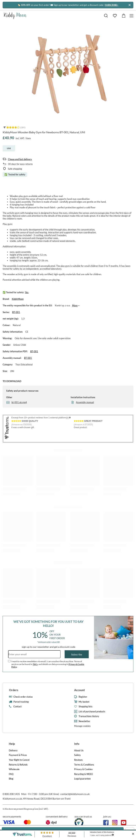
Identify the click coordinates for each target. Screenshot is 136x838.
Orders (13, 690)
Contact (17, 706)
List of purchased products (92, 711)
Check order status (23, 696)
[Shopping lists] (114, 15)
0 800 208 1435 (11, 793)
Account (79, 690)
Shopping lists (85, 706)
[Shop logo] (15, 15)
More (75, 305)
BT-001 (16, 312)
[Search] (105, 15)
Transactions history (89, 716)
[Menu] (132, 15)
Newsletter (84, 721)
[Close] (130, 5)
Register (83, 696)
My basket (84, 701)
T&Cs (35, 664)
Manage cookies (82, 726)
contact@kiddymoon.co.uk (75, 793)
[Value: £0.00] (123, 15)
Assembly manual (85, 402)
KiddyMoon (18, 298)
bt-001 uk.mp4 (19, 402)
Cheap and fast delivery (20, 159)
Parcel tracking (21, 701)
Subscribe (76, 654)
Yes (27, 292)
